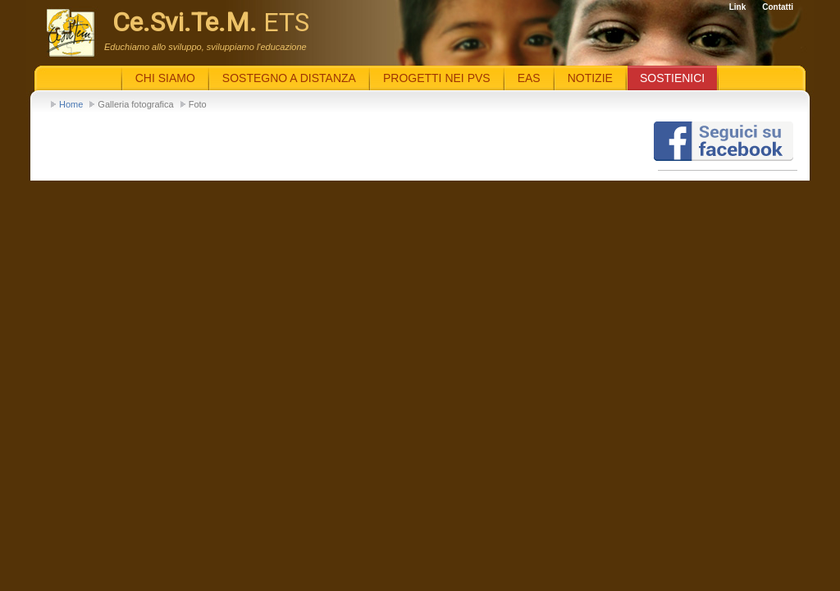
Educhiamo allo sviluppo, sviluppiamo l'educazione (205, 47)
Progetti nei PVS (437, 78)
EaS (529, 78)
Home (71, 104)
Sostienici (672, 78)
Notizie (590, 78)
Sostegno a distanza (289, 78)
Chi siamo (165, 78)
